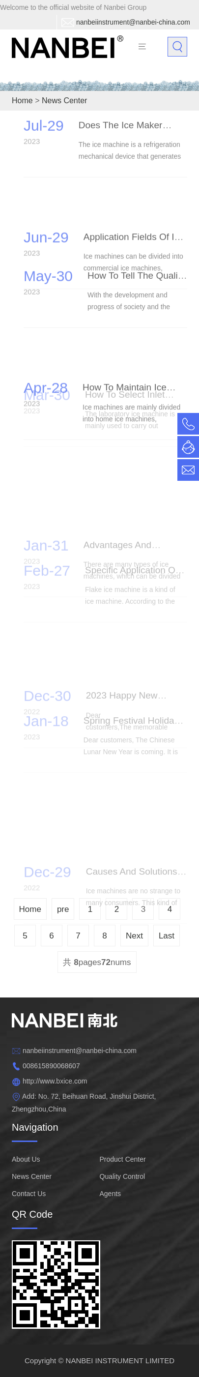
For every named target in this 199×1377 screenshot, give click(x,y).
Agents (110, 1194)
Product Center (123, 1159)
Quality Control (122, 1176)
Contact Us (29, 1194)
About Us (26, 1159)
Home (22, 100)
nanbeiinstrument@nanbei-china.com (133, 22)
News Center (32, 1176)
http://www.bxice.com (55, 1081)
